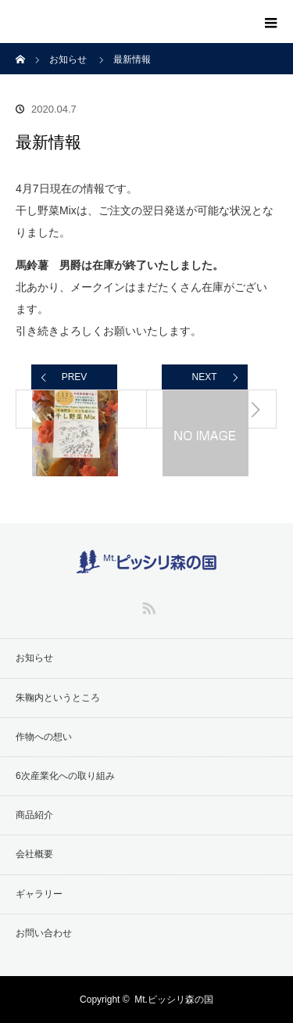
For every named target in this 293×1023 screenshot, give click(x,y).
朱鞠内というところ (58, 697)
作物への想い (44, 736)
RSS (147, 605)
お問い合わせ (44, 933)
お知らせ (34, 657)
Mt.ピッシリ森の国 (173, 999)
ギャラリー (39, 893)
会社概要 (34, 854)
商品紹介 (34, 814)
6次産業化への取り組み (65, 775)
